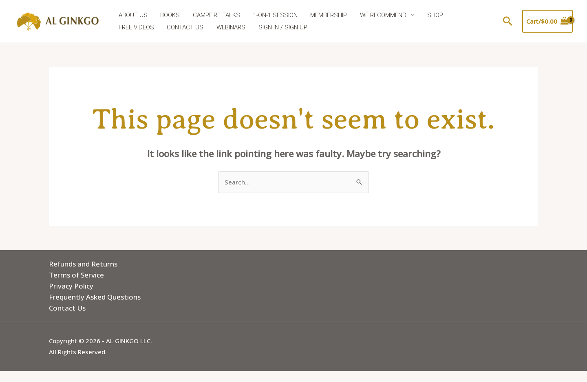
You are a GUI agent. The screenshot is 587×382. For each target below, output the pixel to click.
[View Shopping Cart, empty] (547, 21)
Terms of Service (76, 275)
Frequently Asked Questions (95, 297)
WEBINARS (181, 27)
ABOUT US (132, 15)
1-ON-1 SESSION (273, 15)
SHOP (431, 15)
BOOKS (169, 15)
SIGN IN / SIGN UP (232, 27)
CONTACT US (136, 27)
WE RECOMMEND (379, 15)
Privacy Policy (71, 286)
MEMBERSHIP (325, 15)
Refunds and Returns (83, 264)
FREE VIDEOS (468, 15)
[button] (507, 21)
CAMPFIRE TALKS (214, 15)
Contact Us (67, 308)
